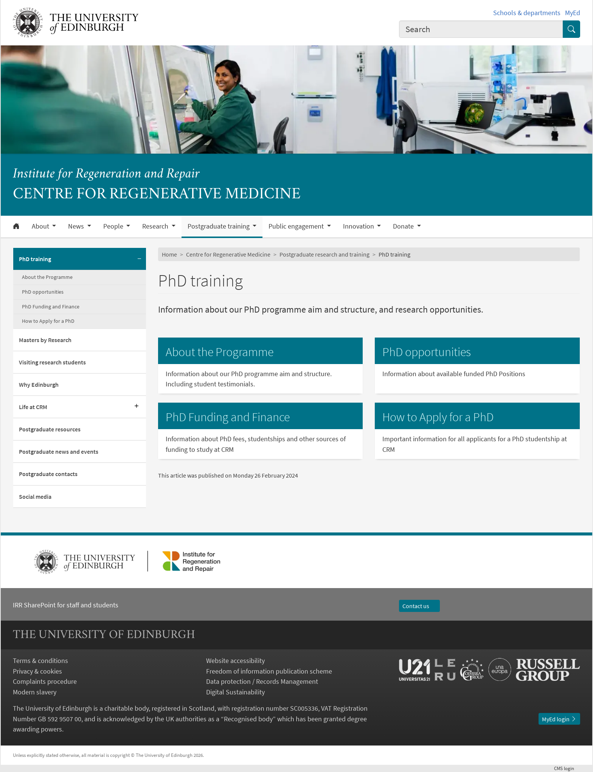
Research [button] (156, 226)
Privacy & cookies (37, 671)
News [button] (76, 226)
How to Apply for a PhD (48, 321)
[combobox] (481, 29)
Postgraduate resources (50, 429)
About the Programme (47, 277)
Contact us (419, 606)
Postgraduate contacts (48, 474)
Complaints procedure (45, 681)
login (567, 768)
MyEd (572, 12)
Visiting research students (52, 362)
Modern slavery (34, 692)
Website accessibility (235, 660)
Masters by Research (45, 340)
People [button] (114, 226)
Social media (35, 496)
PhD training (35, 259)
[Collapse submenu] (139, 259)
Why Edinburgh (39, 384)
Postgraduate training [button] (219, 226)
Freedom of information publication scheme (269, 671)
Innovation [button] (359, 226)
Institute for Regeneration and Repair (106, 174)
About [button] (41, 226)
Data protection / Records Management (262, 681)
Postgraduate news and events (58, 451)
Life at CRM (33, 407)
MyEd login (559, 719)
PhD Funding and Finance (50, 306)
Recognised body (248, 718)
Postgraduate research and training (324, 254)
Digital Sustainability (235, 692)
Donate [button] (404, 226)
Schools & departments (526, 12)
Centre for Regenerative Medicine (228, 254)
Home (169, 254)
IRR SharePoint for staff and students (65, 605)
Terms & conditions (40, 660)
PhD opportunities (43, 291)
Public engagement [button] (297, 226)
